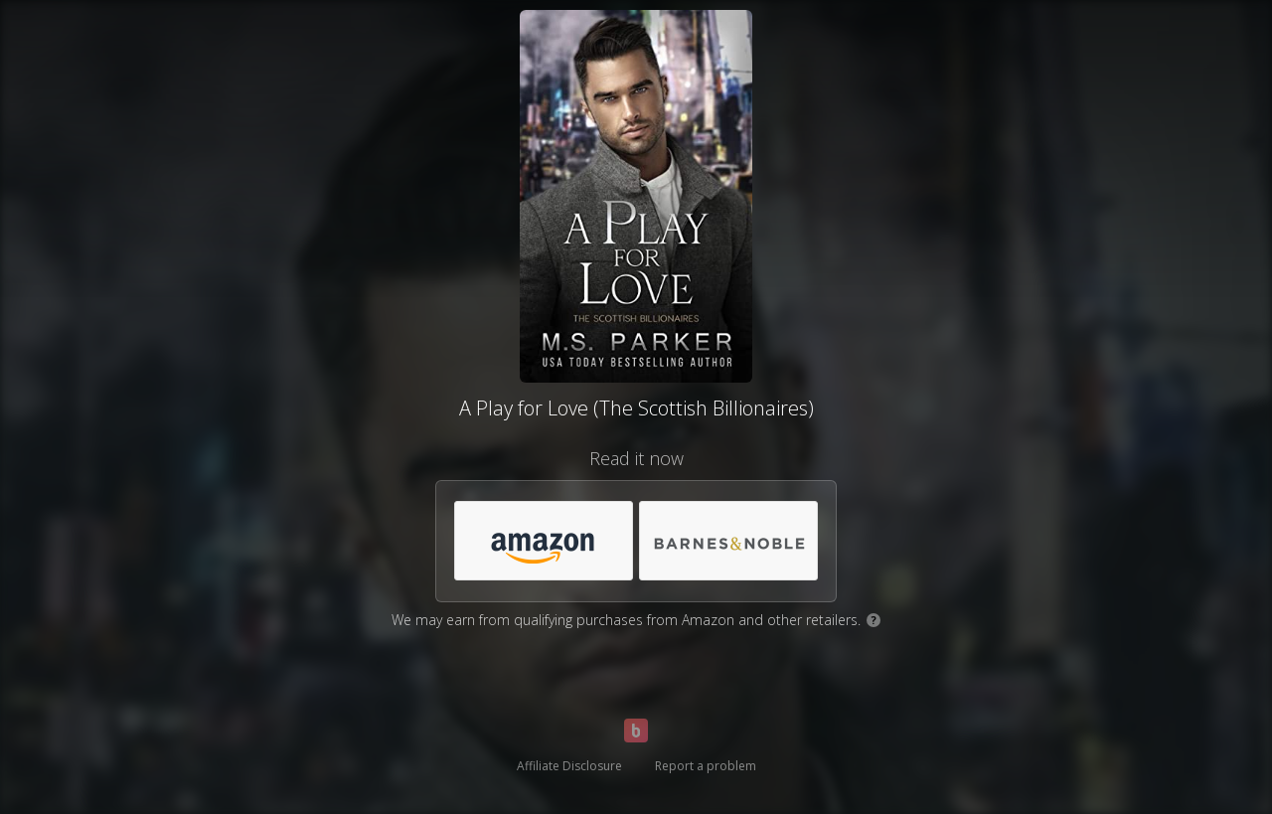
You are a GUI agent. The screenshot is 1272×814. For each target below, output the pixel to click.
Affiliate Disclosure (569, 765)
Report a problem (705, 765)
